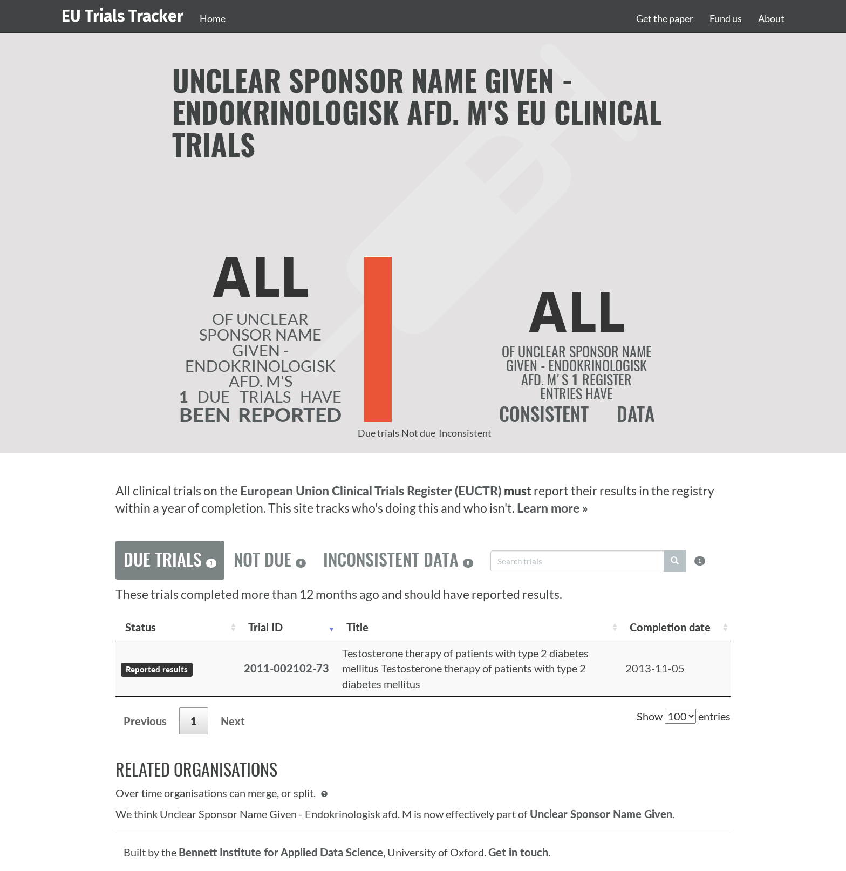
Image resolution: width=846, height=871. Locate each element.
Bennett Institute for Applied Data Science (281, 852)
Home (213, 18)
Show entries (684, 716)
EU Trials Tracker (122, 16)
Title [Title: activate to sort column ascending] (357, 627)
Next (233, 721)
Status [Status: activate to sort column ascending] (140, 627)
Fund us (725, 18)
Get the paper (664, 18)
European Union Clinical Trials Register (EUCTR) (372, 491)
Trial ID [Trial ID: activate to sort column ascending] (265, 627)
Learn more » (552, 508)
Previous (145, 721)
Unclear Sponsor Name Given (601, 813)
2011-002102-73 (286, 668)
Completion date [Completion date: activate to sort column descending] (670, 627)
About (771, 18)
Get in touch (518, 852)
